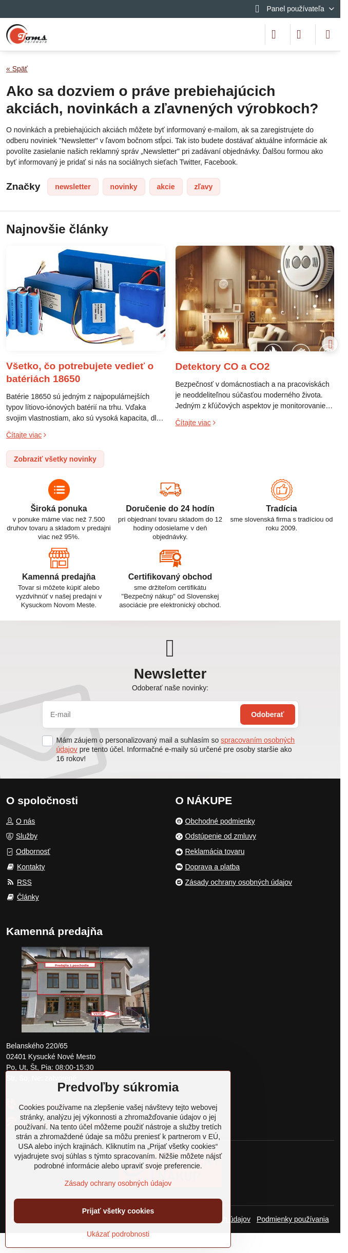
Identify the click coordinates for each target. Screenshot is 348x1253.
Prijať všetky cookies (118, 1211)
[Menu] (328, 34)
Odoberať (267, 714)
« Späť (17, 69)
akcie (166, 187)
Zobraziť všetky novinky (55, 459)
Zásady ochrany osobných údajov (118, 1183)
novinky (124, 187)
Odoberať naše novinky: (170, 688)
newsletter (72, 187)
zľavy (204, 187)
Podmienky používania (293, 1219)
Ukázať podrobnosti (118, 1234)
